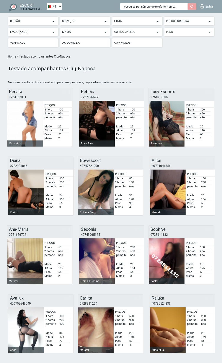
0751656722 (17, 235)
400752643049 (20, 303)
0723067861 (17, 97)
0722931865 (18, 166)
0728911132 (159, 235)
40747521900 (89, 166)
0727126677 (89, 97)
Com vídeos (122, 42)
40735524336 (161, 303)
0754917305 (159, 97)
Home (12, 56)
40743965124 (90, 235)
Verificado (18, 42)
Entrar (207, 6)
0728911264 (88, 303)
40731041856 (161, 166)
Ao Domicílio (71, 42)
